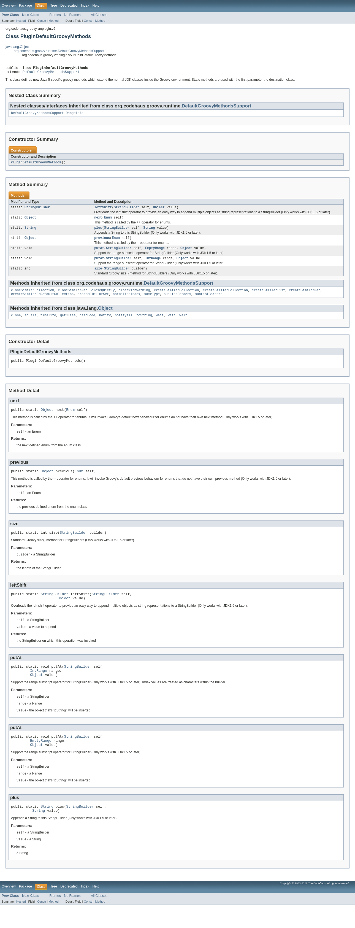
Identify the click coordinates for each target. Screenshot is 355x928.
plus (98, 232)
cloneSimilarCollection (32, 297)
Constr (41, 20)
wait (160, 323)
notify (105, 323)
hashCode (87, 323)
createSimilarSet (93, 301)
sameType (152, 301)
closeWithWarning (134, 297)
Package (25, 5)
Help (96, 5)
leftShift (103, 210)
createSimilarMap (304, 297)
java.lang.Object (17, 47)
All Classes (99, 15)
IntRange (153, 264)
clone (16, 323)
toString (144, 323)
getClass (68, 323)
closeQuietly (103, 297)
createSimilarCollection (176, 297)
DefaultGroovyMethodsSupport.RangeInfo (47, 115)
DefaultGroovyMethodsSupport (51, 73)
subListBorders (177, 301)
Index (85, 5)
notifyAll (123, 323)
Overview (9, 5)
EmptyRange (155, 253)
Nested (21, 20)
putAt (99, 253)
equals (31, 323)
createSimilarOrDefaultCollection (42, 301)
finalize (48, 323)
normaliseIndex (126, 301)
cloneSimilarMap (73, 297)
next (98, 221)
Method (53, 20)
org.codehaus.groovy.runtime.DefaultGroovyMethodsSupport (59, 51)
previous (102, 242)
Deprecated (69, 5)
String (30, 232)
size (98, 275)
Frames (55, 15)
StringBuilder (37, 210)
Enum (108, 221)
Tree (53, 5)
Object (159, 210)
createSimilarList (268, 297)
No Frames (72, 15)
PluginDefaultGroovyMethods (36, 165)
